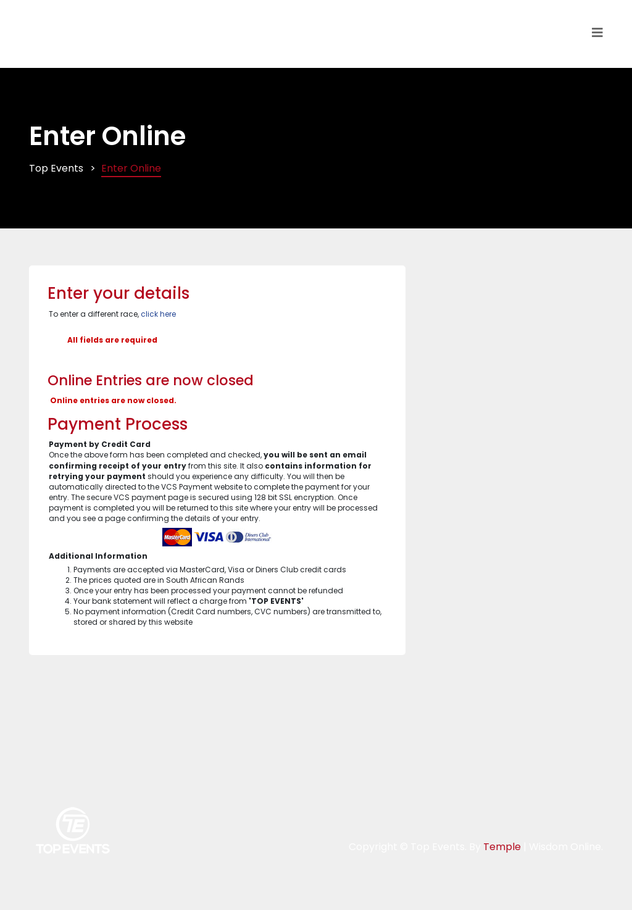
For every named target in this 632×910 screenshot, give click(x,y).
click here (158, 314)
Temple (502, 847)
